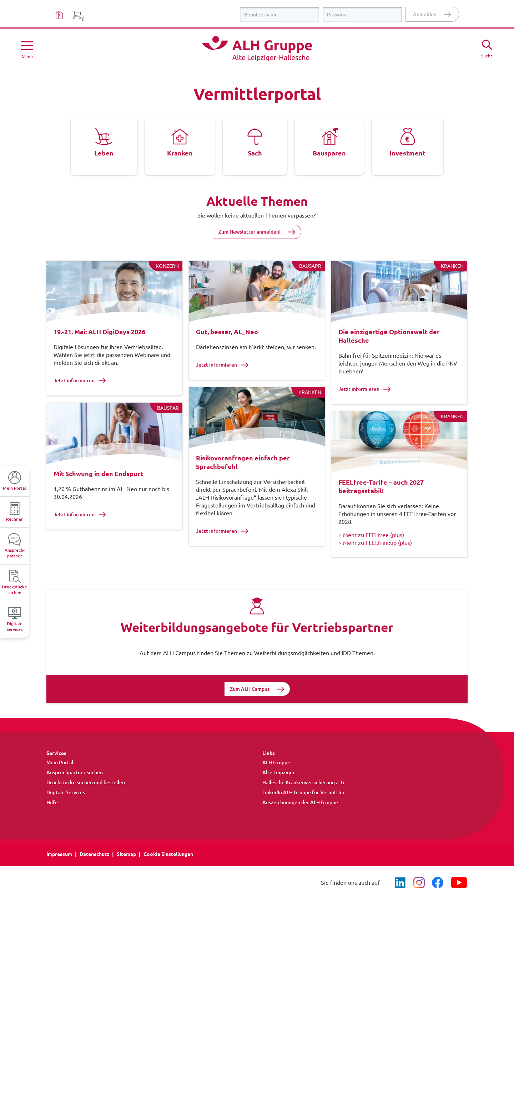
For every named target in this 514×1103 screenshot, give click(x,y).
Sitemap (126, 872)
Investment (407, 153)
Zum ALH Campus (249, 707)
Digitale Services (65, 811)
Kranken (180, 153)
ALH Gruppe (276, 781)
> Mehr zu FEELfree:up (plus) (375, 551)
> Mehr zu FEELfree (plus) (371, 544)
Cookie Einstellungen (168, 872)
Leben (104, 153)
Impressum (59, 872)
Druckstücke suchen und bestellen (85, 801)
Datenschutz (94, 872)
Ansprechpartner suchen (74, 791)
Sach (255, 153)
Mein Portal (59, 781)
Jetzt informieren (80, 380)
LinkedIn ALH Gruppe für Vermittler (303, 811)
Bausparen (329, 153)
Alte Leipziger (278, 791)
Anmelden (425, 14)
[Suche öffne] (487, 48)
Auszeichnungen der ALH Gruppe (300, 821)
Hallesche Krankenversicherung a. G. (304, 801)
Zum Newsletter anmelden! (249, 232)
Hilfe (52, 821)
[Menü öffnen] (27, 48)
